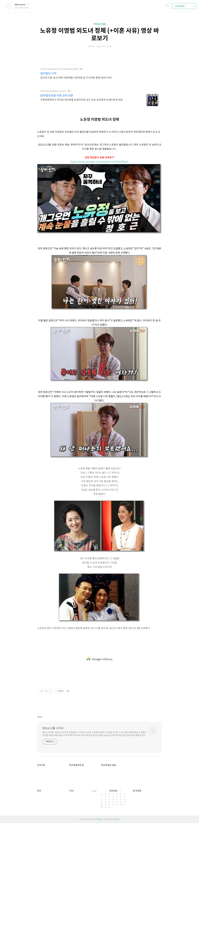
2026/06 (113, 790)
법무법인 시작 (48, 73)
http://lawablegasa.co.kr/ (53, 91)
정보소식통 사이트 (53, 728)
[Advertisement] (99, 659)
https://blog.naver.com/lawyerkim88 (59, 69)
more (94, 791)
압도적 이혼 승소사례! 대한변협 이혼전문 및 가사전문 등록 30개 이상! (76, 77)
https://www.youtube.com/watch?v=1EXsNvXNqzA (99, 161)
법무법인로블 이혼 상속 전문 (56, 95)
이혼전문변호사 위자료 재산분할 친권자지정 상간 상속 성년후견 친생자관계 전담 (81, 99)
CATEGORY (185, 6)
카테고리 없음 (99, 24)
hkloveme (21, 4)
